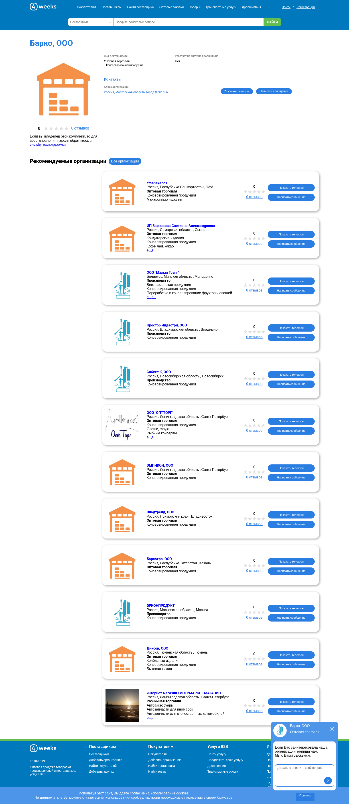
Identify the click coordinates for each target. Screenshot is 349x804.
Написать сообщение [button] (274, 91)
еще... (151, 250)
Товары (194, 7)
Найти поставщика (140, 7)
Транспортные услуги (221, 7)
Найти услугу (216, 754)
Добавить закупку (101, 771)
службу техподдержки (48, 144)
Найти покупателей (103, 766)
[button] (328, 780)
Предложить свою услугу (225, 760)
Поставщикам (111, 7)
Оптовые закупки (171, 7)
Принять (305, 795)
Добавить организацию (105, 760)
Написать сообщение (291, 197)
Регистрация (305, 7)
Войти (286, 7)
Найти (272, 22)
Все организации (125, 161)
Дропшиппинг (252, 7)
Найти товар (157, 771)
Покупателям (86, 7)
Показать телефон (236, 91)
